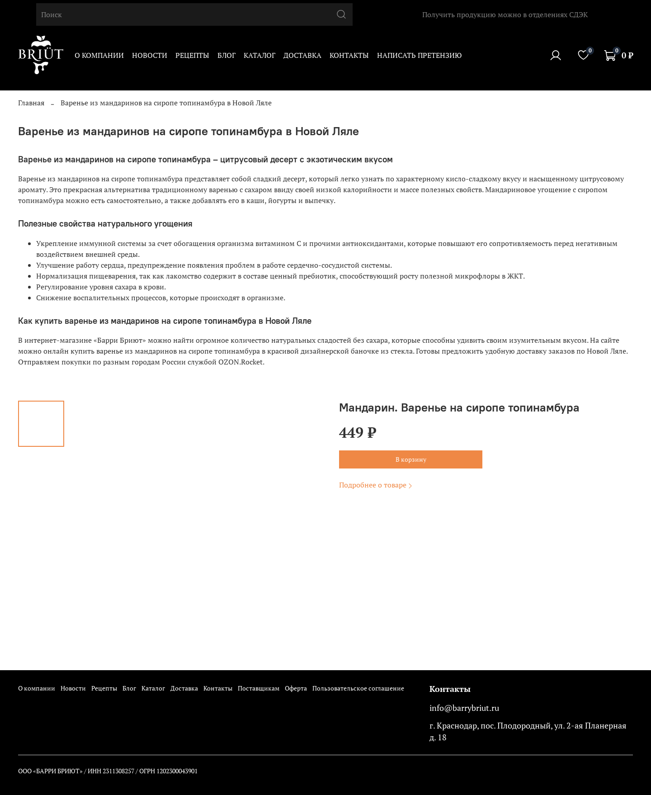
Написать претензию (419, 55)
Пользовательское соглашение (358, 688)
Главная (31, 103)
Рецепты (192, 55)
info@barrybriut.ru (464, 708)
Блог (226, 55)
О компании (99, 55)
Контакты (349, 55)
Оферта (296, 688)
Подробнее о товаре (376, 485)
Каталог (259, 55)
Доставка (302, 55)
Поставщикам (258, 688)
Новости (149, 55)
